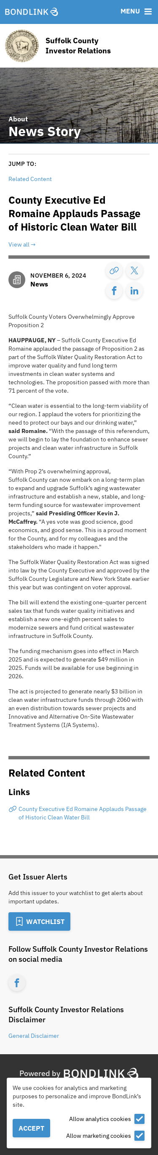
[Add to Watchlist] (39, 921)
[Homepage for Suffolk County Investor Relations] (79, 46)
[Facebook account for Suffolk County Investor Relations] (16, 982)
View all (18, 244)
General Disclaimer (33, 1036)
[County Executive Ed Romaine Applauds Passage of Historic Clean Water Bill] (79, 813)
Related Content (30, 179)
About (18, 119)
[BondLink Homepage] (31, 12)
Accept (31, 1128)
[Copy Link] (114, 270)
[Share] (134, 270)
